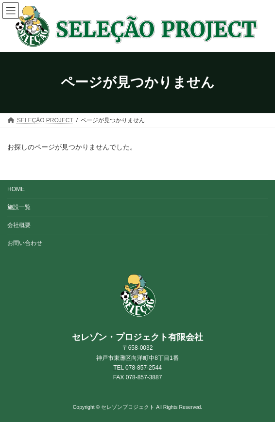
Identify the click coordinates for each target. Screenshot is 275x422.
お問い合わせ (24, 243)
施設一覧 (19, 207)
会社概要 (19, 225)
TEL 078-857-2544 (137, 367)
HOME (16, 189)
